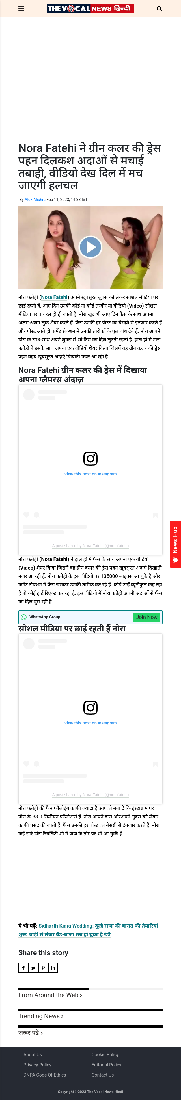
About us (32, 1054)
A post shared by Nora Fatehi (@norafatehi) (90, 545)
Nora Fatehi (54, 297)
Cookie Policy (105, 1054)
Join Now (147, 617)
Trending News (39, 1016)
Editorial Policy (106, 1064)
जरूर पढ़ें (28, 1032)
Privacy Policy (37, 1064)
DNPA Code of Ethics (44, 1075)
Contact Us (103, 1075)
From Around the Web (48, 995)
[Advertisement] (90, 89)
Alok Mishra (35, 199)
